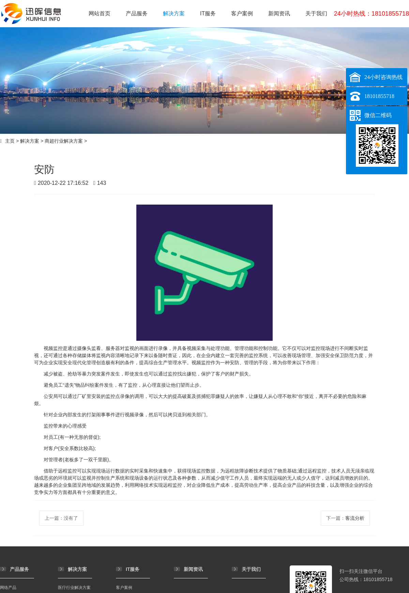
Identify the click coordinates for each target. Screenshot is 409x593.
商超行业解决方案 (64, 141)
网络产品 (8, 587)
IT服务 (208, 13)
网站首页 (99, 13)
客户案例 (242, 13)
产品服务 (137, 13)
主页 (10, 141)
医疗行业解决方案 (74, 587)
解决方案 (174, 13)
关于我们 (316, 13)
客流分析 (354, 518)
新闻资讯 (279, 13)
